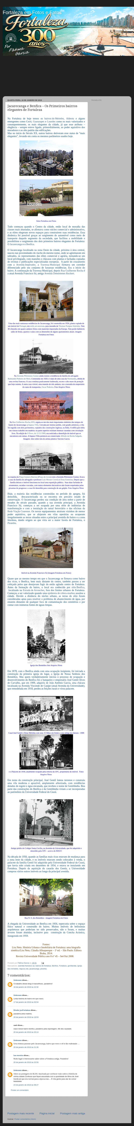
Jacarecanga (16, 244)
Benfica (30, 244)
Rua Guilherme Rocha (72, 270)
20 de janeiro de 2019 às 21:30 (26, 1047)
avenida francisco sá (26, 966)
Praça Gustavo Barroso (28, 477)
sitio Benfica (78, 587)
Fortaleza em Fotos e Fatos (32, 12)
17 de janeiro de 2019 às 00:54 (26, 1002)
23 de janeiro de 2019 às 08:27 (26, 1085)
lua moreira (18, 1055)
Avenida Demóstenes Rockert (59, 273)
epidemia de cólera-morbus (61, 593)
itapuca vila (24, 969)
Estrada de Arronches (33, 590)
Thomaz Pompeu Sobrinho (69, 326)
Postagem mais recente (20, 1113)
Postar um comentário (20, 1090)
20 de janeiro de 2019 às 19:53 (26, 1017)
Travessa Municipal (50, 264)
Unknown (18, 980)
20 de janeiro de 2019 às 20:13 (26, 1032)
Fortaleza (63, 966)
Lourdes (51, 121)
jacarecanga (34, 969)
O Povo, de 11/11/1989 (36, 433)
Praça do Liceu (45, 477)
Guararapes (38, 121)
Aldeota (70, 118)
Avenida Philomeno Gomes (28, 376)
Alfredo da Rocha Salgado (71, 436)
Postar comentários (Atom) (25, 1119)
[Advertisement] (67, 76)
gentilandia (72, 966)
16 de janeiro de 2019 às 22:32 (26, 987)
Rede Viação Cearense (19, 511)
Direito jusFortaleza (22, 1010)
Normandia (71, 379)
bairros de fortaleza (43, 966)
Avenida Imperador (25, 264)
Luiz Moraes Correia (50, 480)
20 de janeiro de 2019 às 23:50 (26, 1062)
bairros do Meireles (54, 118)
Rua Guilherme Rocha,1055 (23, 422)
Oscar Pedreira (47, 387)
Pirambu (12, 523)
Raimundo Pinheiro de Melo (19, 379)
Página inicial (47, 1113)
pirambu (43, 969)
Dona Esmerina (67, 480)
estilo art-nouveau (37, 326)
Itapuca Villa (33, 425)
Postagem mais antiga (72, 1113)
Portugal (22, 326)
